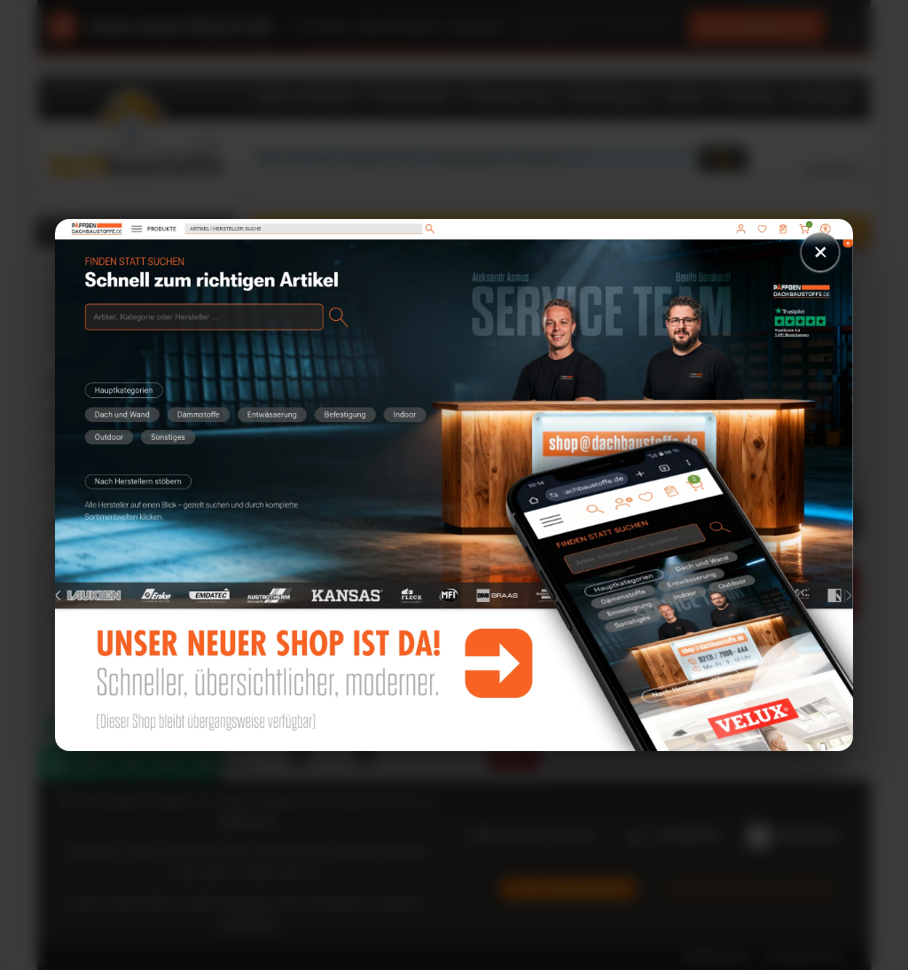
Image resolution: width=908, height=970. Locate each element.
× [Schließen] (820, 251)
